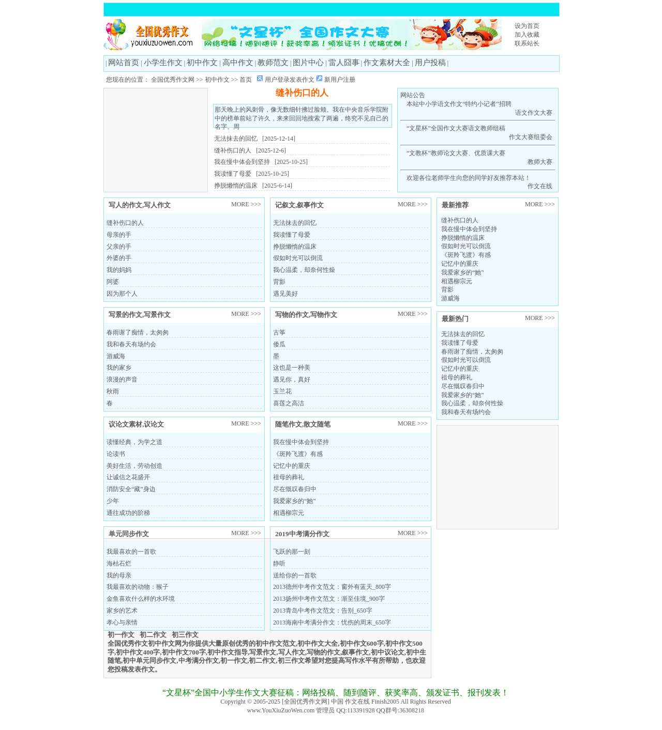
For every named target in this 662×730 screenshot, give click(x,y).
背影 (447, 289)
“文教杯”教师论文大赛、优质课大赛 (477, 157)
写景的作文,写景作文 (140, 314)
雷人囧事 (343, 62)
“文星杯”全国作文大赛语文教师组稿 (477, 133)
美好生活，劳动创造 (134, 465)
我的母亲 (119, 575)
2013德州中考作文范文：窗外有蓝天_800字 (332, 586)
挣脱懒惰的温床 (236, 185)
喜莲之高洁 (288, 403)
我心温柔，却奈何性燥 (472, 403)
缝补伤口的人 (302, 93)
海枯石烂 (119, 563)
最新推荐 (455, 205)
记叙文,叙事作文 (299, 205)
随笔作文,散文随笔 (302, 424)
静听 (279, 563)
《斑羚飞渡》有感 (466, 254)
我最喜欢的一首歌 (131, 551)
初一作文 (121, 634)
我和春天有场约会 (466, 412)
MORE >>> (540, 204)
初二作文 (153, 634)
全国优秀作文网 (172, 79)
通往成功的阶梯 (128, 512)
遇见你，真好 (291, 379)
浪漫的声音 (122, 379)
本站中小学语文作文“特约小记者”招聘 (477, 108)
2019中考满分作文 (302, 534)
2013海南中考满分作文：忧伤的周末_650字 (332, 622)
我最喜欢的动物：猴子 (138, 586)
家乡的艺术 (122, 610)
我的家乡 (119, 367)
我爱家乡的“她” (462, 272)
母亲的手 (119, 234)
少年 (113, 501)
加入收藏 (527, 34)
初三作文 (185, 634)
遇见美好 (285, 293)
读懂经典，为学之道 (134, 442)
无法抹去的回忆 (236, 138)
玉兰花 (282, 391)
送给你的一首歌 (295, 575)
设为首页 (527, 25)
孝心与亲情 (122, 622)
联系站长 (527, 43)
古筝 (279, 332)
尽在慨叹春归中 (463, 386)
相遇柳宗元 (456, 281)
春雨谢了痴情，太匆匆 (472, 351)
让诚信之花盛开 (128, 477)
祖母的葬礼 (456, 377)
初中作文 (202, 62)
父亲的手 (119, 246)
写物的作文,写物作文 (306, 314)
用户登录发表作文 (289, 79)
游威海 (450, 298)
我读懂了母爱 (232, 173)
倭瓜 (279, 344)
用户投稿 (430, 62)
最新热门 (455, 319)
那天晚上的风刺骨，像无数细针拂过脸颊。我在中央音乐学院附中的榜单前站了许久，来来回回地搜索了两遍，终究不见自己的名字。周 (301, 118)
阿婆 (113, 281)
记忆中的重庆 (459, 263)
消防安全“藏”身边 (131, 489)
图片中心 (308, 62)
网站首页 (123, 62)
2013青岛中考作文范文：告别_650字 (322, 610)
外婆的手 (119, 258)
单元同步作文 (129, 534)
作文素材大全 (387, 62)
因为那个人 (122, 293)
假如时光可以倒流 (466, 246)
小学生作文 (163, 62)
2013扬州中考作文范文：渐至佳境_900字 (329, 598)
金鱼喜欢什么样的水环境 (141, 598)
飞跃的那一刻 (291, 551)
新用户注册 (339, 79)
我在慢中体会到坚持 (242, 161)
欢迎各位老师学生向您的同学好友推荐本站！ (477, 182)
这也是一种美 (291, 367)
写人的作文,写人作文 (140, 205)
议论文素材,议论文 (136, 424)
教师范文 (273, 62)
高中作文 (237, 62)
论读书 (116, 454)
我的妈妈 (119, 269)
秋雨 (113, 391)
